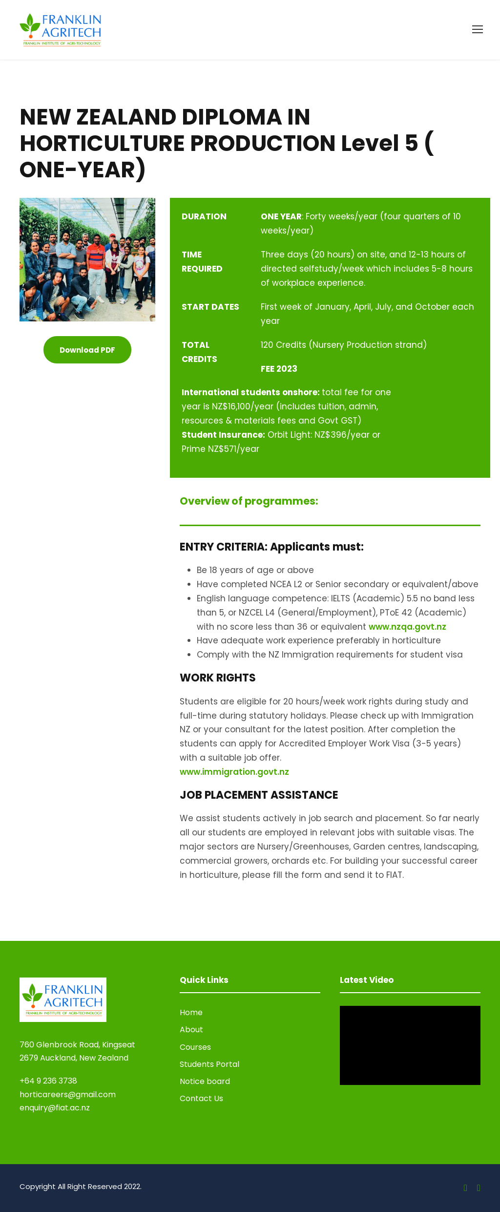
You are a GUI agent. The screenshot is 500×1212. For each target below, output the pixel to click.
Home (191, 1012)
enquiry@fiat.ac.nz (55, 1107)
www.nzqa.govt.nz (407, 627)
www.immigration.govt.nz (234, 772)
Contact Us (201, 1098)
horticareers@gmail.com (68, 1094)
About (191, 1029)
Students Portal (209, 1064)
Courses (195, 1047)
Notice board (205, 1081)
